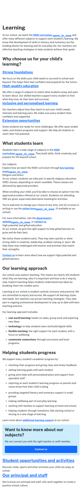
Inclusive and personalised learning (30, 103)
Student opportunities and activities (38, 460)
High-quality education (20, 86)
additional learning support (38, 420)
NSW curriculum (52, 35)
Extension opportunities (21, 120)
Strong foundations (17, 72)
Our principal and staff (24, 475)
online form (38, 208)
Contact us (8, 255)
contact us (40, 221)
